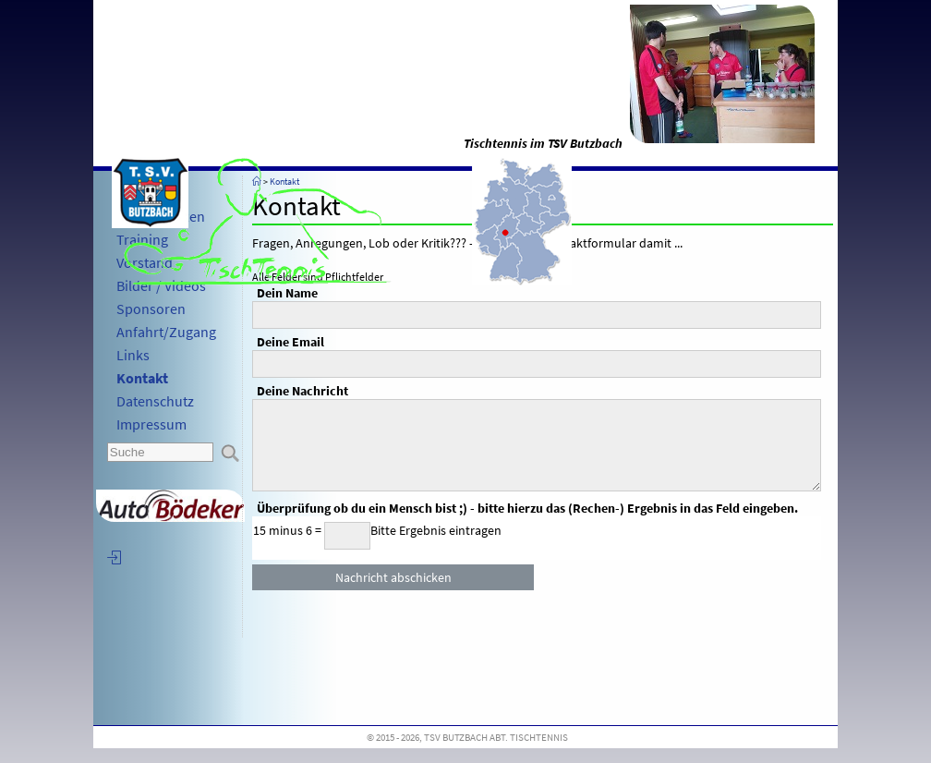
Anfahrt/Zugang (166, 331)
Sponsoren (151, 308)
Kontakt (142, 378)
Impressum (151, 424)
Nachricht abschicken (393, 577)
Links (133, 354)
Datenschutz (155, 401)
